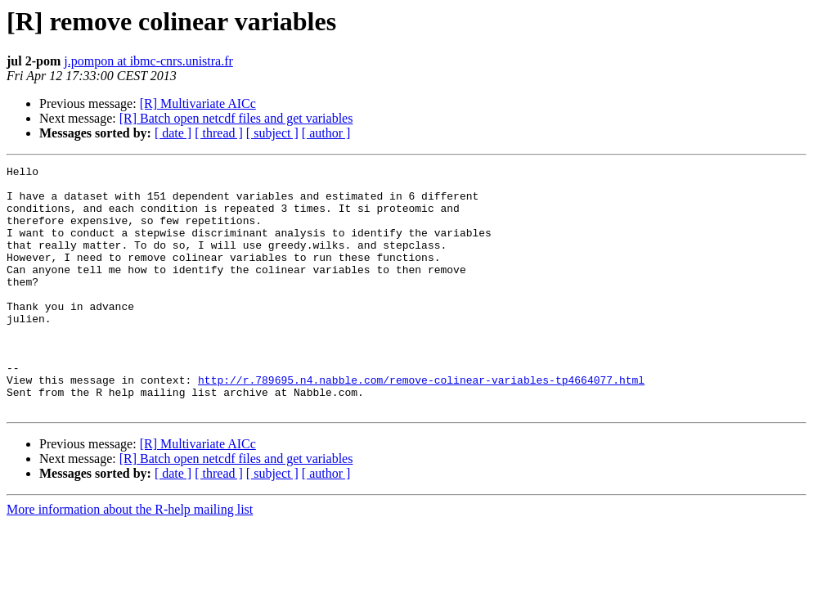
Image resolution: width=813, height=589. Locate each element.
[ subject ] (272, 133)
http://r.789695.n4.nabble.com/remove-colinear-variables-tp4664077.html (421, 423)
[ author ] (326, 133)
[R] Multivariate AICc (198, 103)
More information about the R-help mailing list (130, 558)
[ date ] (173, 133)
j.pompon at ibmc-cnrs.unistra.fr (148, 61)
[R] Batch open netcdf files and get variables (236, 118)
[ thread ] (219, 133)
